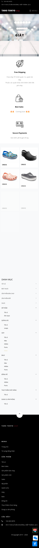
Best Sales (5, 289)
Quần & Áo (5, 320)
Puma (5, 347)
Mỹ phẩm (4, 308)
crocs (4, 166)
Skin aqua (7, 316)
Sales (3, 303)
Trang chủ (5, 447)
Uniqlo (6, 328)
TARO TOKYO (11, 10)
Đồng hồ (4, 374)
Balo (3, 355)
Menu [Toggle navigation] (33, 11)
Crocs (5, 351)
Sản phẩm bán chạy (8, 293)
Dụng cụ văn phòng (8, 399)
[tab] (19, 284)
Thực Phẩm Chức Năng (9, 390)
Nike (5, 341)
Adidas (6, 344)
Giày (3, 333)
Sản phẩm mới (6, 298)
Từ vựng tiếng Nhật (8, 451)
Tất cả (4, 284)
